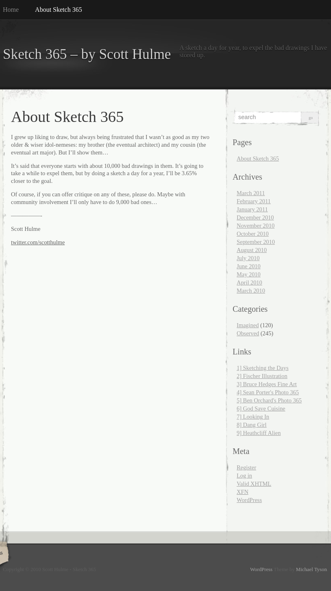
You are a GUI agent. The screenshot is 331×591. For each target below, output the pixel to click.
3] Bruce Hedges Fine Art (267, 384)
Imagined (248, 325)
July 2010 (248, 258)
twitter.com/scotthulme (38, 242)
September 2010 (256, 242)
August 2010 (252, 250)
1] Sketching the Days (263, 368)
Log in (244, 475)
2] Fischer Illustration (262, 376)
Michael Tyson (311, 569)
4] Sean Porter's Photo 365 (268, 392)
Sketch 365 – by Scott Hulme (87, 54)
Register (246, 467)
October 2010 (253, 233)
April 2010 (249, 282)
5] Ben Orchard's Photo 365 (269, 400)
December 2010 (255, 217)
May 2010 (249, 274)
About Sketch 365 (58, 9)
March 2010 (251, 290)
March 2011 (251, 193)
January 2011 (252, 209)
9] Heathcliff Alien (259, 433)
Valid (254, 483)
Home (11, 9)
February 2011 (254, 201)
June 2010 (249, 266)
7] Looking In (253, 416)
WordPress (249, 500)
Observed (248, 333)
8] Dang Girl (252, 425)
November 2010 (255, 225)
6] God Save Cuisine (261, 408)
